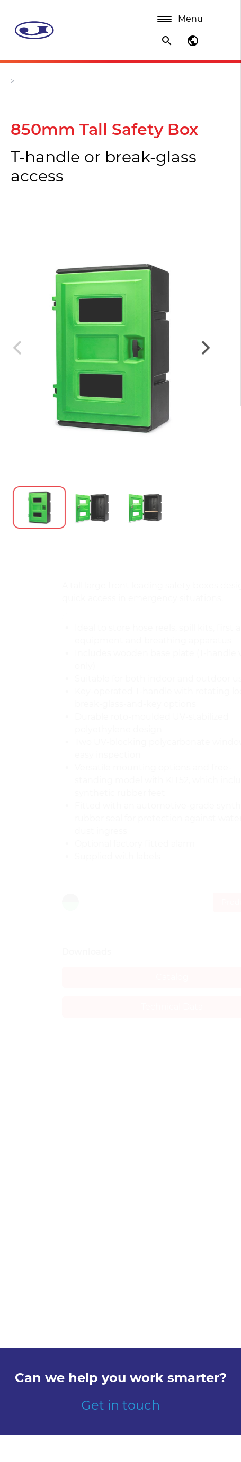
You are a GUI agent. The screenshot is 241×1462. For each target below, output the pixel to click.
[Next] (197, 347)
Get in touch (120, 1405)
